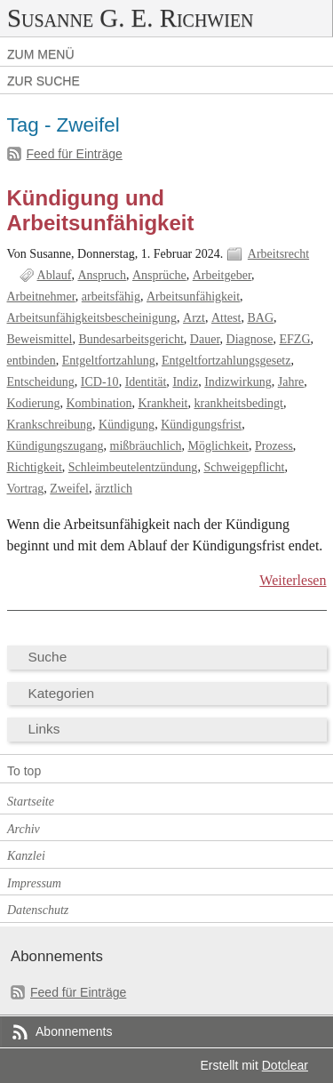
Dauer (205, 339)
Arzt (194, 318)
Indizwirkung (238, 382)
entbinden (31, 360)
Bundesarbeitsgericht (130, 339)
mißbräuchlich (146, 446)
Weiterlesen (292, 580)
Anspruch (101, 275)
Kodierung (33, 403)
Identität (146, 382)
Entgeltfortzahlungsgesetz (226, 360)
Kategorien (61, 693)
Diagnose (250, 339)
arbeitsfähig (111, 296)
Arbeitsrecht (278, 254)
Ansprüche (159, 275)
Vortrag (25, 488)
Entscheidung (41, 382)
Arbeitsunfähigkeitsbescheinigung (92, 318)
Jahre (291, 382)
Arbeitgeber (222, 275)
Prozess (274, 446)
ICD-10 (100, 382)
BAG (260, 318)
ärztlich (113, 488)
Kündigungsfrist (201, 424)
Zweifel (69, 488)
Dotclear (285, 1065)
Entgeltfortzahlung (108, 360)
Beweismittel (40, 339)
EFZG (294, 339)
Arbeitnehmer (41, 296)
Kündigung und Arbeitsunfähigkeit (100, 210)
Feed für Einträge (75, 154)
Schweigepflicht (243, 467)
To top (24, 771)
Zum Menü (41, 54)
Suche (47, 656)
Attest (226, 318)
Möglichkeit (218, 446)
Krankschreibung (50, 424)
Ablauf (54, 275)
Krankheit (162, 403)
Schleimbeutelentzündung (133, 467)
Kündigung (127, 424)
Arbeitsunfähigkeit (193, 296)
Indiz (185, 382)
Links (44, 728)
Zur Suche (43, 81)
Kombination (98, 403)
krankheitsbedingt (238, 403)
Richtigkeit (34, 467)
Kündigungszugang (55, 446)
